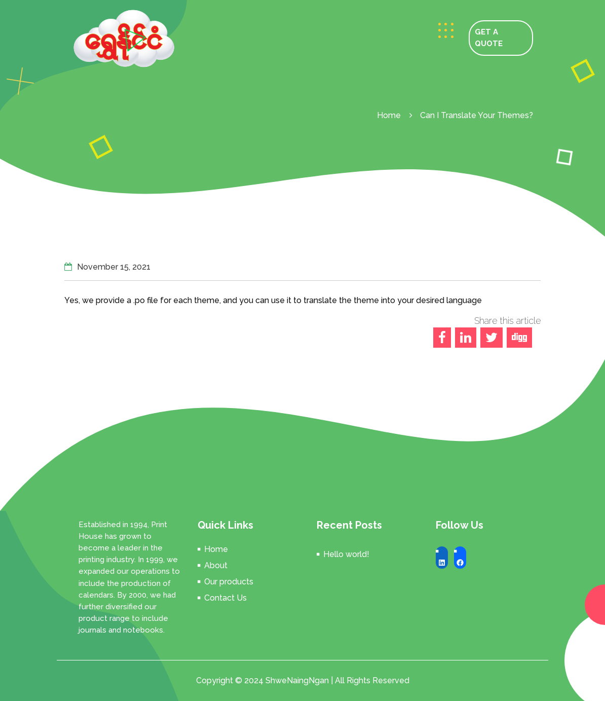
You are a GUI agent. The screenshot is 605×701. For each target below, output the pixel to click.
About (216, 565)
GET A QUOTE (489, 37)
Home (389, 115)
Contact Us (225, 598)
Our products (228, 581)
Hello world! (346, 554)
